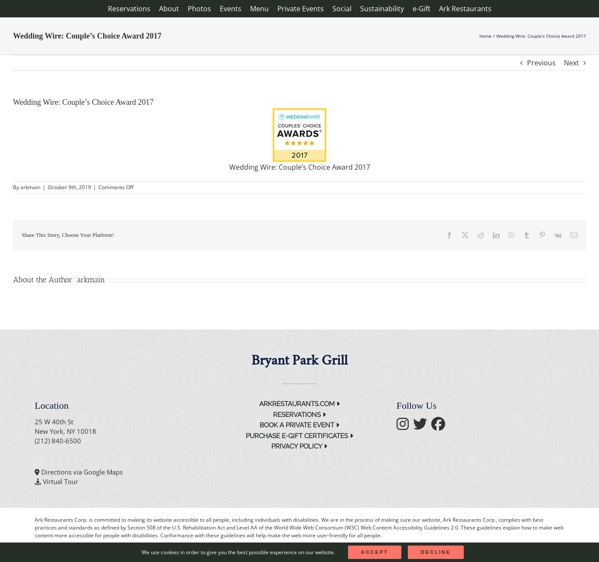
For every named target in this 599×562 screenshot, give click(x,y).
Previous (541, 63)
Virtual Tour (60, 481)
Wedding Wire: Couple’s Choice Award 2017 (299, 167)
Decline (436, 552)
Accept (374, 552)
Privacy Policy (299, 446)
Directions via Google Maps (82, 472)
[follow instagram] (405, 426)
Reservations (299, 415)
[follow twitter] (422, 426)
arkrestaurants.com (299, 404)
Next (571, 63)
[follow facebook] (440, 426)
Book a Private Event (299, 425)
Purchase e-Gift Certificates (299, 436)
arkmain (30, 187)
